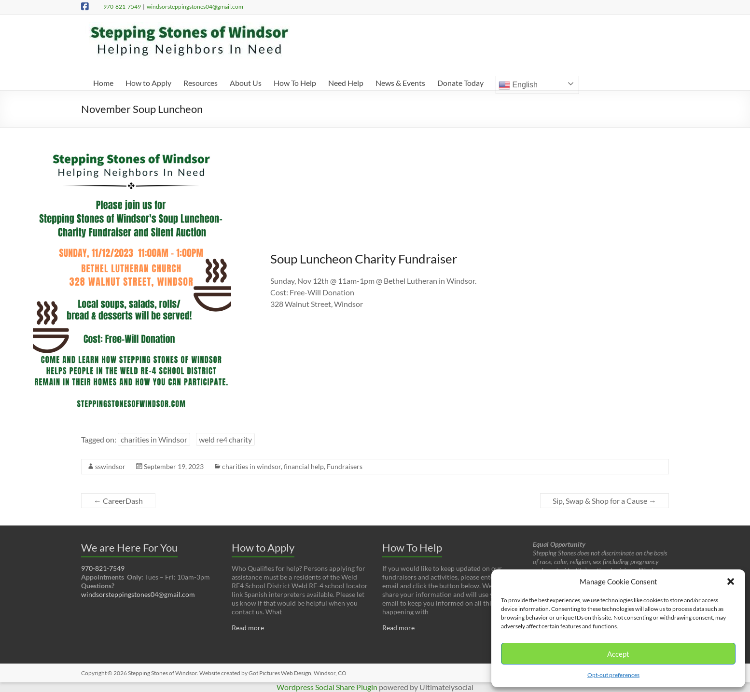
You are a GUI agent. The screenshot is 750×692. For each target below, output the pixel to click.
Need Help (345, 82)
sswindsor (110, 466)
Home (103, 82)
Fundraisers (344, 466)
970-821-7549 (122, 6)
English (518, 85)
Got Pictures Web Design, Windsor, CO (298, 673)
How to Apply (148, 82)
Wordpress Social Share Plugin (328, 687)
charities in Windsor (154, 439)
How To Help (295, 82)
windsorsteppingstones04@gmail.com (195, 6)
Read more (248, 627)
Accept (618, 654)
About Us (246, 82)
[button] (731, 581)
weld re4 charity (225, 439)
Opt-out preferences (613, 674)
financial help (304, 466)
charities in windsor (251, 466)
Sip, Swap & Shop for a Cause (604, 500)
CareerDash (118, 500)
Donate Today (460, 82)
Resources (200, 82)
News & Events (400, 82)
